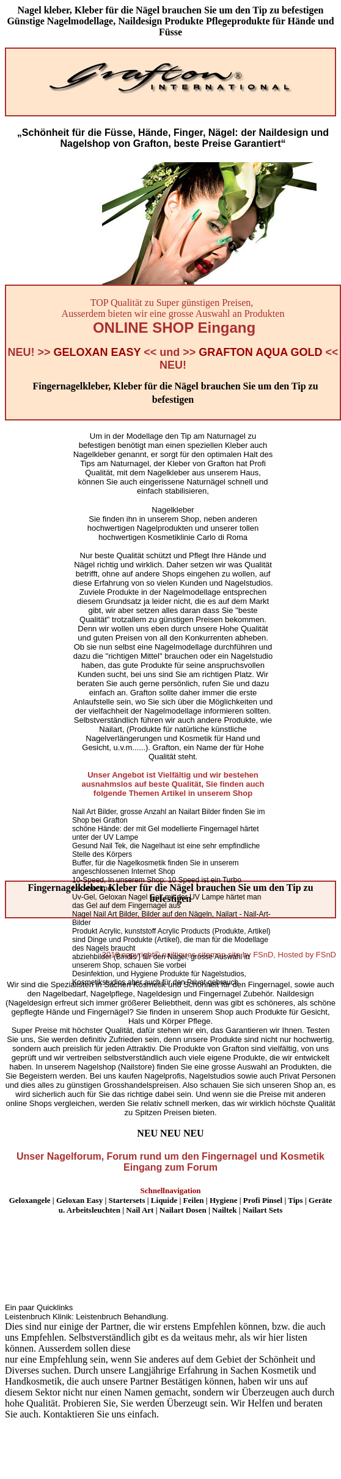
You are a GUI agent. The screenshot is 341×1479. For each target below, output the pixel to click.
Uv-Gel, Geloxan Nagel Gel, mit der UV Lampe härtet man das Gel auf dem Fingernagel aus (166, 901)
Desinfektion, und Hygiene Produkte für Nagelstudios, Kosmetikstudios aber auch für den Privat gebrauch (159, 978)
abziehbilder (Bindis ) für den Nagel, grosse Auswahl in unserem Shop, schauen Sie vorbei (161, 961)
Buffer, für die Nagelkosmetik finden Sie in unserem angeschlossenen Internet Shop (155, 867)
